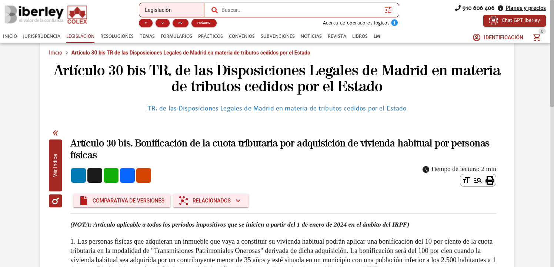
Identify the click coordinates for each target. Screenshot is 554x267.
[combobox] (301, 10)
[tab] (10, 36)
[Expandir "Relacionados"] (210, 200)
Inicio (55, 52)
